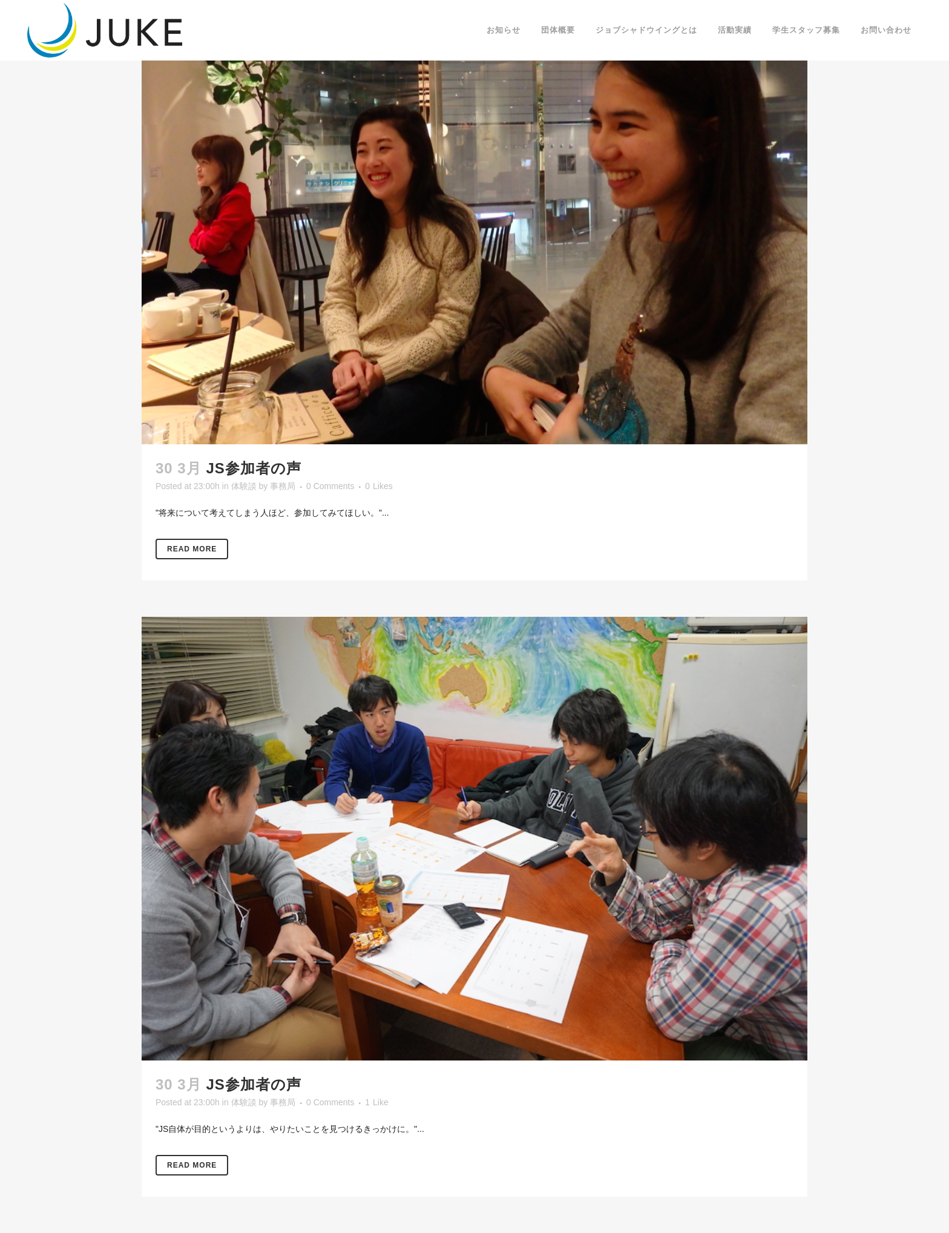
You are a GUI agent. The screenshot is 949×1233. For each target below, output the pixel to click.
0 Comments (330, 486)
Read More (192, 549)
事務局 (282, 486)
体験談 (244, 486)
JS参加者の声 (253, 468)
